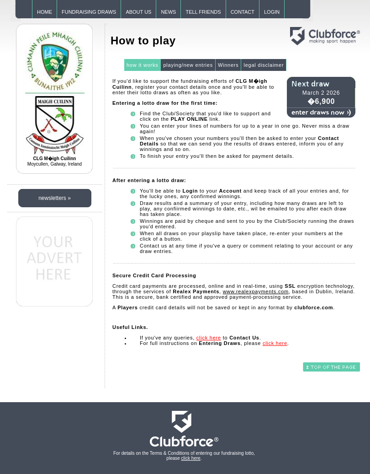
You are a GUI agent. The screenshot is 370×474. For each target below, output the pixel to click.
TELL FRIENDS (203, 12)
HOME (44, 12)
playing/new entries (187, 65)
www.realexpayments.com (256, 291)
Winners (228, 65)
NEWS (168, 12)
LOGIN (272, 12)
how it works (143, 65)
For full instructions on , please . (214, 343)
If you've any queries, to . (200, 337)
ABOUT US (138, 12)
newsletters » (54, 198)
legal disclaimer (263, 65)
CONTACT (242, 12)
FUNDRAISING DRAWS (89, 12)
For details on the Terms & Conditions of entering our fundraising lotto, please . (184, 456)
